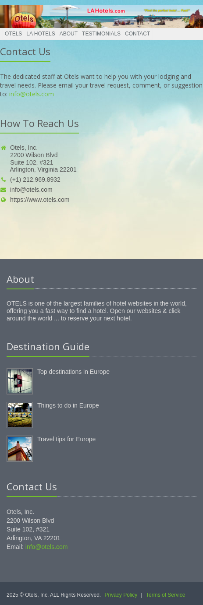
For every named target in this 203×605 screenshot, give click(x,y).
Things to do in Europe (68, 405)
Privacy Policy (121, 595)
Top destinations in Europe (73, 371)
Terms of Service (165, 595)
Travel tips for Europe (66, 439)
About (69, 34)
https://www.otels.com (34, 199)
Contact (137, 34)
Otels (13, 34)
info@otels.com (31, 94)
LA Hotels (40, 34)
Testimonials (101, 34)
